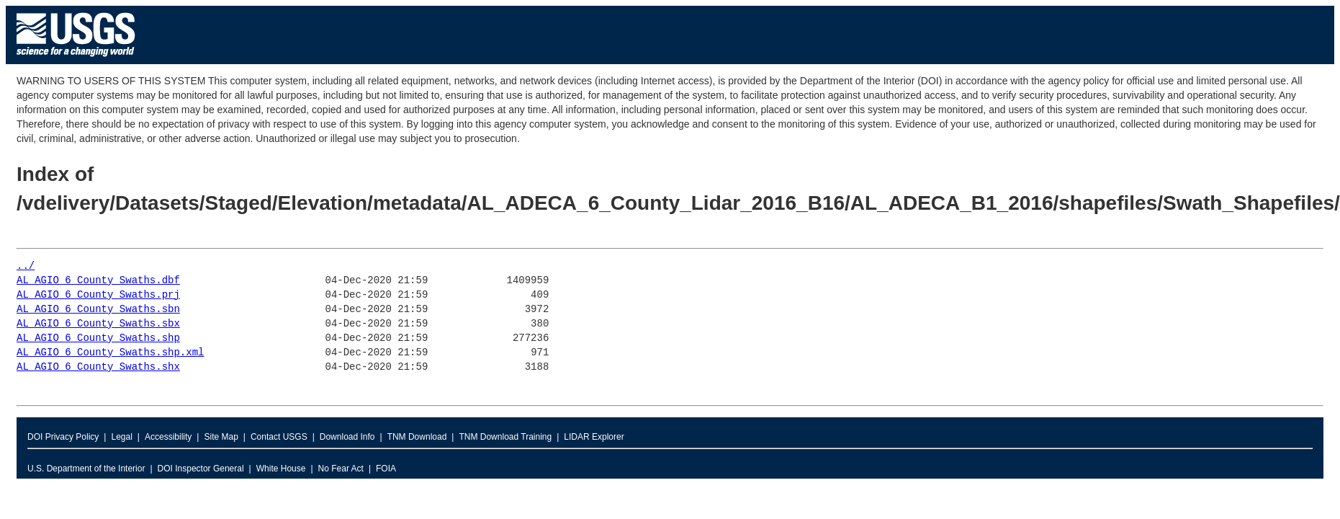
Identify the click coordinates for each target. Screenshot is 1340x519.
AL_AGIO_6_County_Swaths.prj (98, 295)
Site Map (221, 437)
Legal (121, 437)
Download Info (347, 437)
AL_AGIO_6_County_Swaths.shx (98, 367)
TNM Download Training (505, 437)
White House (281, 468)
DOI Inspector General (201, 468)
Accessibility (168, 437)
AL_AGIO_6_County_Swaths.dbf (98, 281)
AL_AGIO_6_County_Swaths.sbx (98, 324)
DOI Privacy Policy (63, 437)
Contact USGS (279, 437)
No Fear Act (341, 468)
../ (26, 266)
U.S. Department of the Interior (86, 468)
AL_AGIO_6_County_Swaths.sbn (98, 309)
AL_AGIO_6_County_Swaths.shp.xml (110, 353)
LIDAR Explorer (594, 437)
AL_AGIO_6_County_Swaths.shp (98, 338)
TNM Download (417, 437)
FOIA (386, 468)
